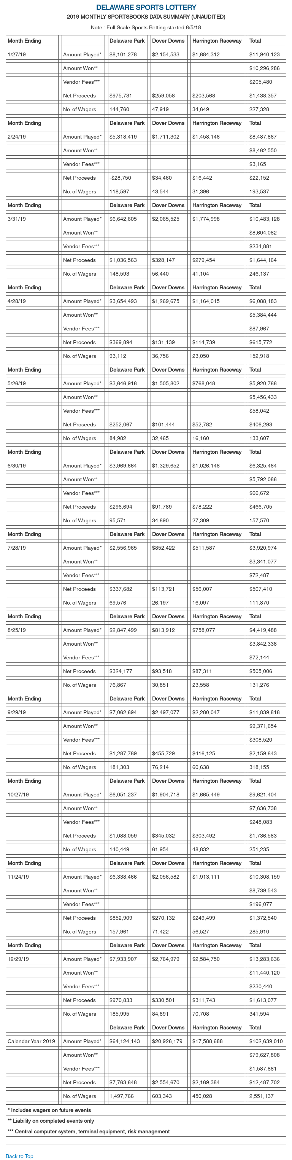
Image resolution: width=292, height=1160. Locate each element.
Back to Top (19, 1156)
